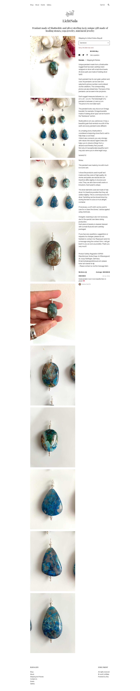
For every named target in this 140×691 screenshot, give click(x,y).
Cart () (102, 5)
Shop (32, 5)
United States (92, 38)
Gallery (49, 5)
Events (43, 5)
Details (82, 60)
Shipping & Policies (93, 60)
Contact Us (33, 679)
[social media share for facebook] (80, 55)
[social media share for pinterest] (87, 55)
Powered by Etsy (103, 676)
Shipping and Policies (37, 676)
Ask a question (94, 55)
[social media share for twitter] (83, 55)
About (37, 5)
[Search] (108, 5)
